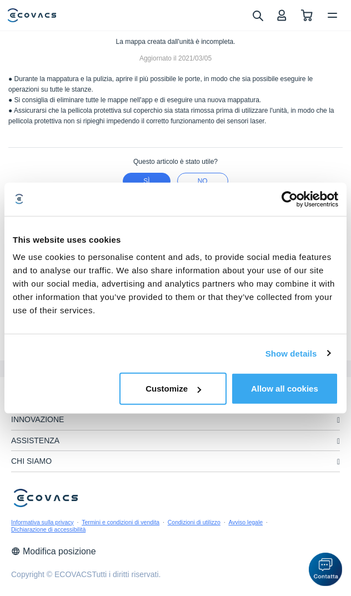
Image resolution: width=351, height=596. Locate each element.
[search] (257, 15)
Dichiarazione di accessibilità (48, 529)
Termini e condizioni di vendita (120, 522)
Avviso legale (245, 522)
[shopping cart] (306, 15)
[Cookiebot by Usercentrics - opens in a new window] (289, 199)
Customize (173, 388)
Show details (291, 353)
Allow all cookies (284, 388)
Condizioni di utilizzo (194, 522)
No (203, 181)
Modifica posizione (53, 551)
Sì (146, 181)
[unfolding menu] (338, 420)
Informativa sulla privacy (42, 522)
